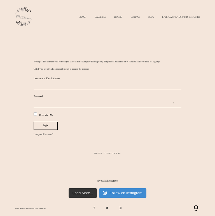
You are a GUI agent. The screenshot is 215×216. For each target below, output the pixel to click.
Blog (151, 17)
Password (38, 96)
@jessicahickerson (107, 180)
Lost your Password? (43, 134)
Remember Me (43, 114)
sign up (156, 61)
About (83, 17)
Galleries (100, 17)
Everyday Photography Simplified (181, 17)
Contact (135, 17)
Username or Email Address (47, 78)
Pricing (118, 17)
